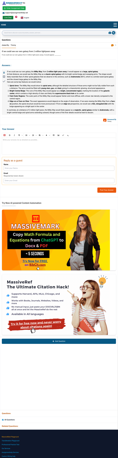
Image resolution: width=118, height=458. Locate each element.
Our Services (6, 448)
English (25, 18)
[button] (4, 135)
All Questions (8, 420)
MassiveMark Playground (10, 437)
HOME (3, 25)
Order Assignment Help (14, 8)
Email (6, 173)
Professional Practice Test (10, 444)
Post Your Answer (107, 190)
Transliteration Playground (10, 441)
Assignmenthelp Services (10, 452)
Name (6, 164)
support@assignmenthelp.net (15, 13)
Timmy (13, 45)
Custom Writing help (8, 456)
